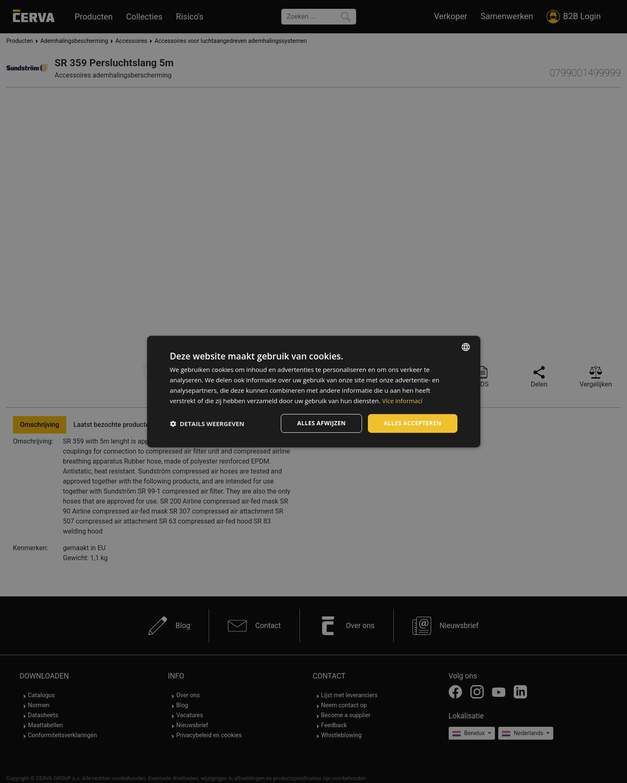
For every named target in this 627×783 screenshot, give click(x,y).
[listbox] (466, 347)
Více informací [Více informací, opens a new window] (402, 400)
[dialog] (313, 391)
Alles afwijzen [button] (320, 423)
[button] (207, 423)
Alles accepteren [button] (412, 423)
